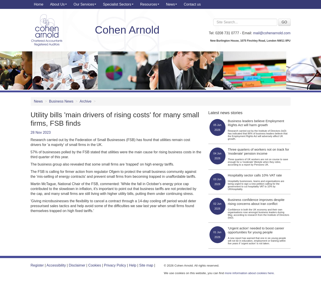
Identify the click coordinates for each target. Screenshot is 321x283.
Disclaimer (77, 265)
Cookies (94, 265)
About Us (58, 4)
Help (132, 265)
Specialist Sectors (118, 4)
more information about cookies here (249, 273)
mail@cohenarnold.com (271, 33)
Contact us (192, 4)
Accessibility (56, 265)
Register (37, 265)
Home (39, 4)
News (171, 4)
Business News (61, 101)
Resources (149, 4)
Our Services (85, 4)
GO (284, 22)
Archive (85, 101)
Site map (146, 265)
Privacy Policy (115, 265)
